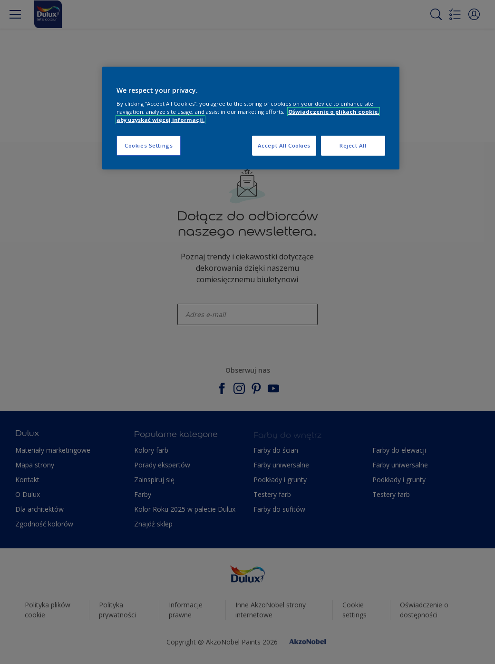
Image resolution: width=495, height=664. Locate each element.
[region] (250, 118)
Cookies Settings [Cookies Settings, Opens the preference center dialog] (149, 145)
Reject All (353, 145)
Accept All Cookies (284, 145)
